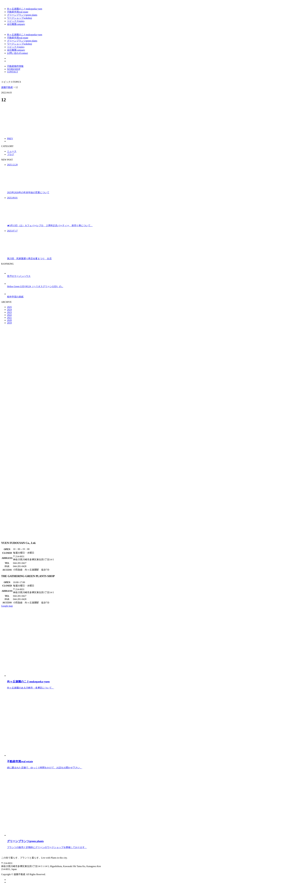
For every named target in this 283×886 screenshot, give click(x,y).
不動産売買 (17, 12)
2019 (9, 323)
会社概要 (16, 24)
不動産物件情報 (15, 66)
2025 (9, 307)
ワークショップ (19, 18)
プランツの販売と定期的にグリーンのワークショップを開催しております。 (144, 841)
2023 (9, 312)
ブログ (10, 154)
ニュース (11, 151)
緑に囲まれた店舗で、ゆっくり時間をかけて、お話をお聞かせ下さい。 (144, 761)
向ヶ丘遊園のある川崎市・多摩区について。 (144, 681)
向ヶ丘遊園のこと (24, 8)
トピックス (15, 21)
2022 (9, 315)
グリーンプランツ (22, 15)
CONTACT (12, 71)
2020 (9, 320)
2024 (9, 309)
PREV (10, 138)
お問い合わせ (17, 53)
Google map (7, 606)
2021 (9, 317)
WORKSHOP (13, 69)
